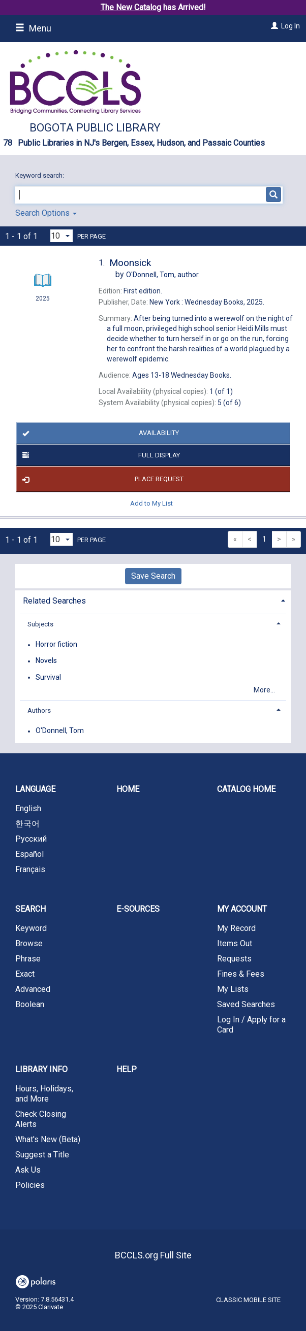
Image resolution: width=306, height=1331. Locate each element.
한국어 (27, 823)
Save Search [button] (153, 576)
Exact (25, 974)
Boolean (29, 1004)
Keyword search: (40, 175)
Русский (31, 839)
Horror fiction (56, 645)
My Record (236, 928)
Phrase (28, 958)
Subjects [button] (40, 624)
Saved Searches (246, 1004)
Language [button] (35, 789)
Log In (290, 26)
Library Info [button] (41, 1069)
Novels (46, 661)
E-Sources (138, 909)
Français (30, 869)
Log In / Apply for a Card (251, 1025)
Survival (48, 677)
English (28, 808)
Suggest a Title (42, 1154)
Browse (29, 943)
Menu (33, 28)
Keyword (31, 928)
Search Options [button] (46, 213)
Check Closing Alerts (40, 1119)
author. (163, 275)
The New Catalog (131, 7)
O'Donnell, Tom (60, 731)
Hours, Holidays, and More (44, 1094)
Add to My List (151, 503)
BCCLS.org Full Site (153, 1255)
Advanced (32, 989)
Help (126, 1069)
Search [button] (30, 909)
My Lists (233, 989)
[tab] (153, 599)
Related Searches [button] (54, 601)
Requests (234, 958)
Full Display (99, 455)
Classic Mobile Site (248, 1300)
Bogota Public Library (95, 127)
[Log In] (273, 26)
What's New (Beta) (47, 1139)
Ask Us (28, 1170)
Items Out (234, 943)
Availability (99, 433)
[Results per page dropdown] (61, 235)
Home (127, 789)
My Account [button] (242, 909)
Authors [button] (39, 710)
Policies (30, 1185)
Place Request (101, 479)
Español (29, 854)
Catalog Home (246, 789)
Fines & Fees (240, 974)
